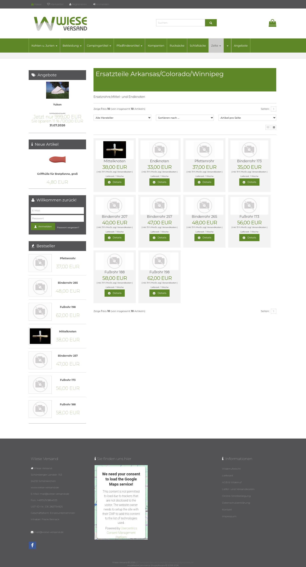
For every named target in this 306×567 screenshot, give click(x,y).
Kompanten (156, 45)
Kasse (36, 4)
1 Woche (120, 176)
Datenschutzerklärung (236, 502)
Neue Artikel (47, 144)
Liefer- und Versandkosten (238, 489)
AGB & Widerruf (232, 482)
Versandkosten (124, 171)
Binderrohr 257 (159, 217)
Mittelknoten (115, 161)
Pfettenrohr (204, 161)
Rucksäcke (177, 45)
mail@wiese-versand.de (48, 532)
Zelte (216, 45)
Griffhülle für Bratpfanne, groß (57, 173)
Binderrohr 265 (204, 217)
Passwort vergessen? (68, 227)
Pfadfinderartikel (129, 45)
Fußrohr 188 (115, 272)
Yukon (57, 104)
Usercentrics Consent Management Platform (122, 533)
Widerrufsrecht (231, 468)
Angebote (241, 45)
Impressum (229, 516)
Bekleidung (72, 45)
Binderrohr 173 (249, 161)
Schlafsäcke (198, 45)
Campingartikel (99, 45)
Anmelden (101, 4)
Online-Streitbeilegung (236, 495)
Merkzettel (55, 4)
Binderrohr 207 (115, 217)
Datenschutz (173, 562)
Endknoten (159, 161)
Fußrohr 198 (159, 272)
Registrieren (78, 4)
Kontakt (227, 509)
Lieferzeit (227, 475)
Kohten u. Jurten (44, 45)
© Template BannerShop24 (151, 562)
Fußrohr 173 (249, 217)
